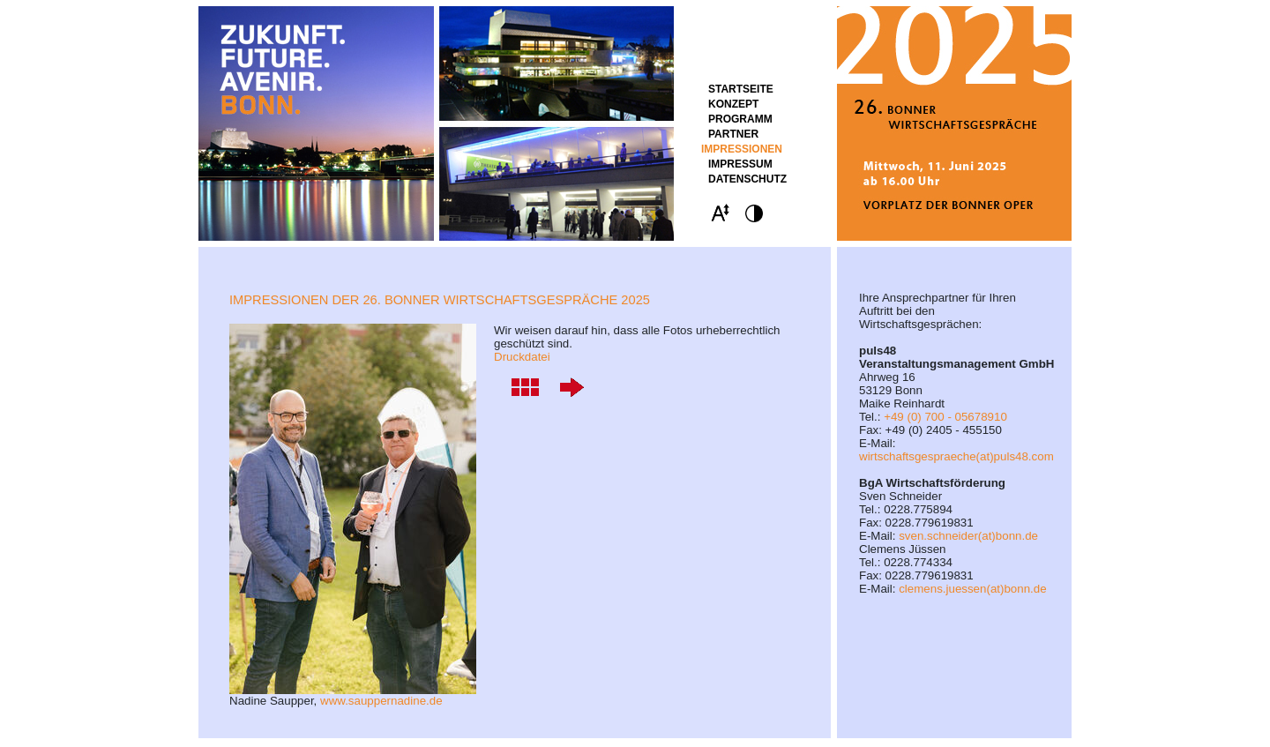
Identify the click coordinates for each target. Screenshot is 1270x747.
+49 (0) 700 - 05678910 (945, 416)
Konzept (733, 104)
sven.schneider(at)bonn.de (968, 535)
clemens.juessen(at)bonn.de (972, 588)
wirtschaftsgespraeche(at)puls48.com (956, 456)
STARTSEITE (740, 89)
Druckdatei (522, 356)
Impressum (740, 164)
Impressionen (741, 149)
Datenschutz (747, 179)
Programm (740, 119)
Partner (733, 134)
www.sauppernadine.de (381, 700)
